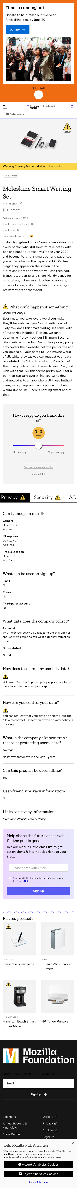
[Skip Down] (38, 94)
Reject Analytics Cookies (40, 1175)
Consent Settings (38, 1183)
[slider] (38, 445)
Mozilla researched (12, 224)
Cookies (48, 1130)
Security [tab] (47, 497)
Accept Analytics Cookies (40, 1166)
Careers (48, 1116)
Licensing (9, 1116)
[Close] (72, 1144)
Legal (46, 1137)
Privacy (48, 1123)
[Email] (38, 1083)
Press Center (11, 1134)
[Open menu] (5, 107)
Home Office (11, 175)
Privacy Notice (24, 881)
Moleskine (10, 204)
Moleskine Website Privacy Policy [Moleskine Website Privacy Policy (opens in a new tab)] (24, 819)
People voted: (9, 236)
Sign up (38, 891)
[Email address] (38, 868)
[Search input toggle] (72, 107)
